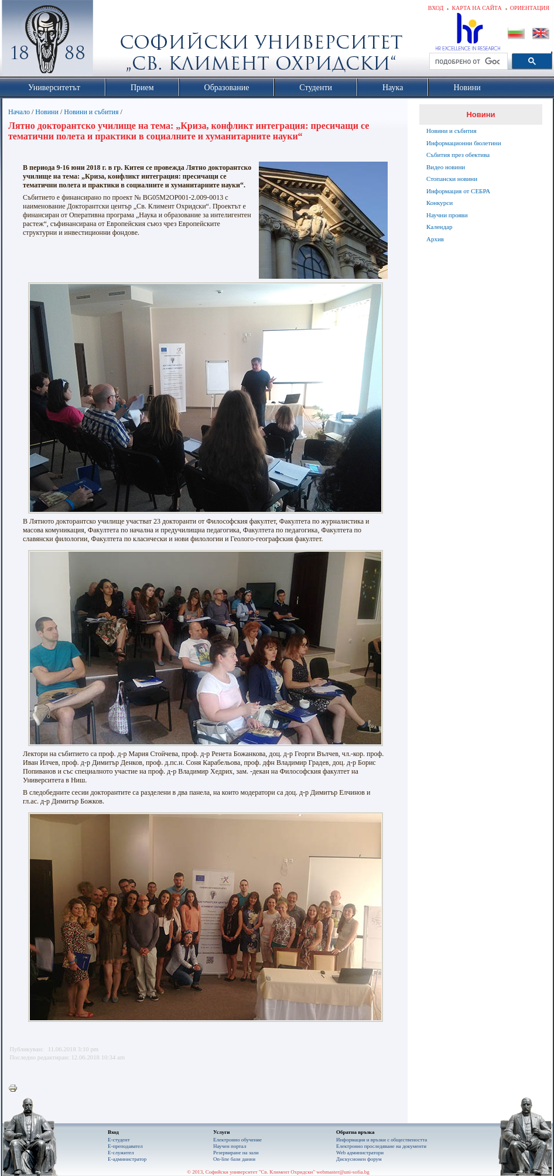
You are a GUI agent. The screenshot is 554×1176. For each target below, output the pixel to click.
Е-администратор (127, 1159)
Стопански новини (451, 178)
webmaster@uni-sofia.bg (343, 1172)
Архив (435, 238)
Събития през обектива (458, 154)
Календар (439, 226)
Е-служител (121, 1153)
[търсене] (467, 61)
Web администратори (360, 1153)
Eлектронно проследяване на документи (381, 1146)
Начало (19, 112)
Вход (436, 8)
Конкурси (439, 202)
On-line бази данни (234, 1159)
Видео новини (445, 166)
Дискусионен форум (359, 1159)
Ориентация (529, 8)
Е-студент (119, 1140)
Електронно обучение (237, 1140)
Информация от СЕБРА (458, 190)
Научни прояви (447, 214)
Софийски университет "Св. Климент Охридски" (113, 41)
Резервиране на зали (236, 1153)
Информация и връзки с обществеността (381, 1140)
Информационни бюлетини (463, 142)
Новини (47, 112)
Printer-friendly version (15, 1088)
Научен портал (229, 1146)
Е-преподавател (125, 1146)
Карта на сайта (476, 8)
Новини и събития (91, 112)
